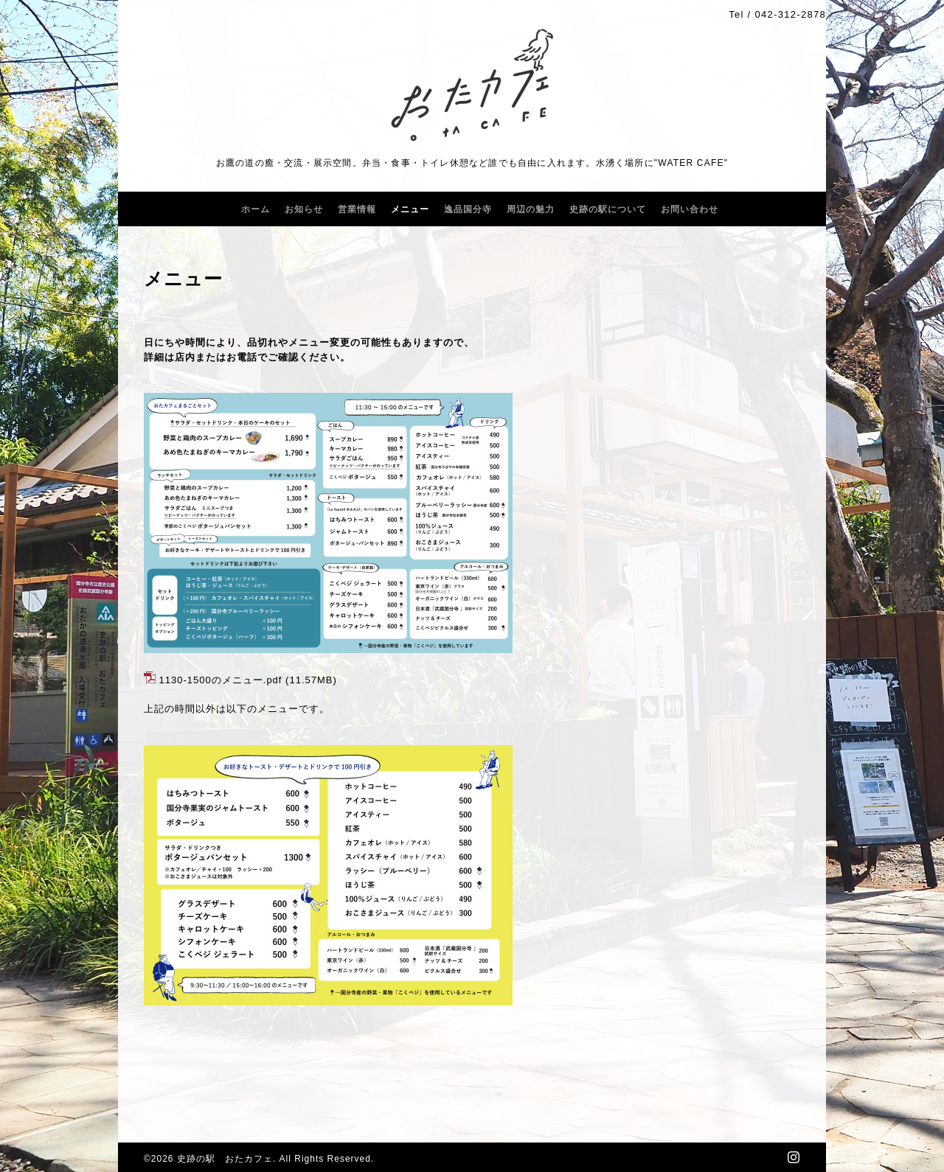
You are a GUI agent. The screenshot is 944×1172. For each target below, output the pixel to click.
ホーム (255, 209)
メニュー (410, 209)
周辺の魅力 (531, 209)
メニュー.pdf (252, 680)
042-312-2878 (790, 14)
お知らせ (304, 209)
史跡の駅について (607, 209)
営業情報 (357, 209)
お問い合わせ (689, 209)
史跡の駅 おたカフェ (225, 1159)
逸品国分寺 (468, 209)
